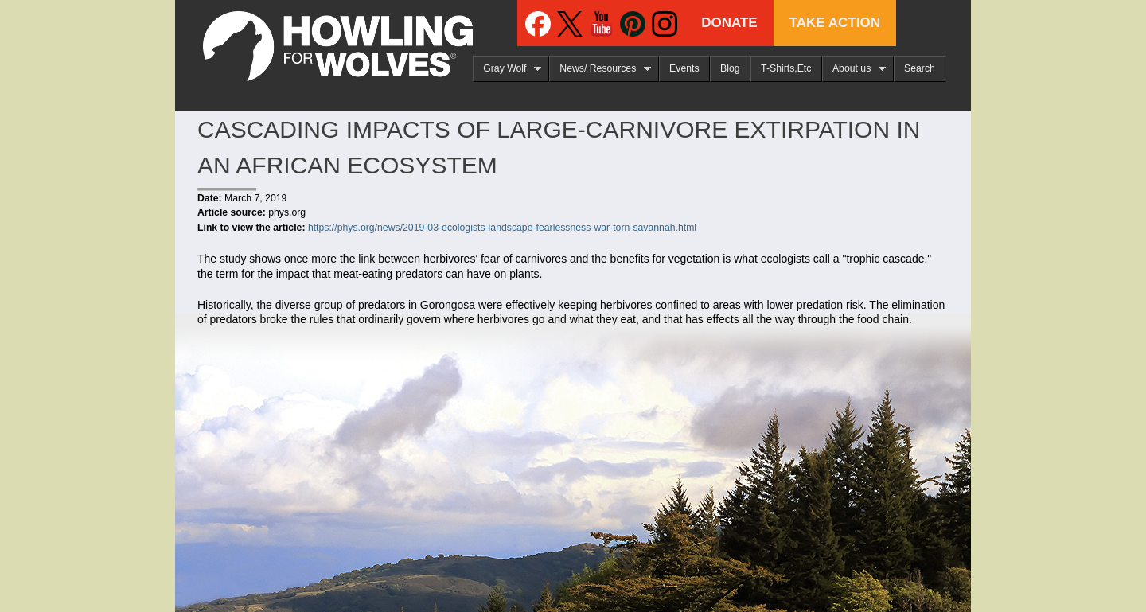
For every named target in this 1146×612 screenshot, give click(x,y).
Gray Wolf (507, 69)
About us (854, 69)
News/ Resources (600, 69)
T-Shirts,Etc (786, 68)
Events (684, 68)
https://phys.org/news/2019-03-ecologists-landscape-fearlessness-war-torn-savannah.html (502, 227)
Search (919, 68)
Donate (729, 22)
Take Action (834, 22)
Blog (730, 68)
